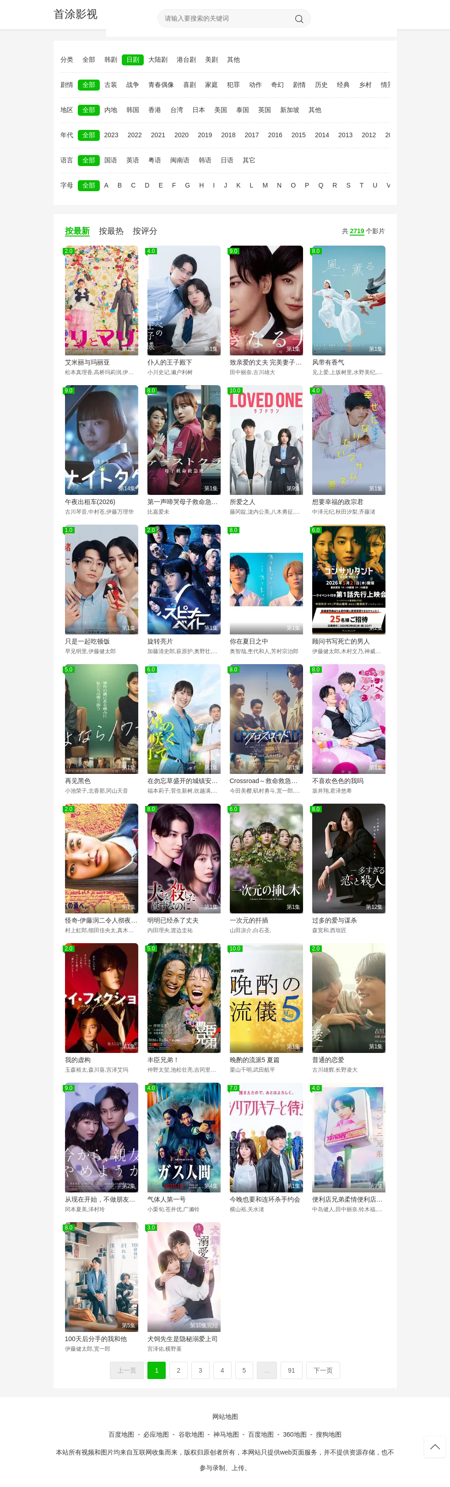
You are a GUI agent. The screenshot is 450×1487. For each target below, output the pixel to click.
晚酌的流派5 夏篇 (255, 1059)
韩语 (205, 160)
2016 (275, 135)
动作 (255, 84)
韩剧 (110, 59)
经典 (343, 84)
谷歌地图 (191, 1434)
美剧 (211, 59)
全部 (88, 59)
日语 (227, 160)
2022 (135, 135)
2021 (158, 135)
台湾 (176, 109)
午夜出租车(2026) (90, 501)
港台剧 (186, 59)
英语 (132, 160)
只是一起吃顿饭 (87, 641)
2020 (181, 135)
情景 (387, 84)
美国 (220, 109)
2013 (345, 135)
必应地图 (156, 1434)
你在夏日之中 (249, 641)
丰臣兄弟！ (163, 1059)
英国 (264, 109)
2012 (369, 135)
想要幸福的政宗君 (337, 501)
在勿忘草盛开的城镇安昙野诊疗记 (184, 780)
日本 (198, 109)
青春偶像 (161, 84)
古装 (110, 84)
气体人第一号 (166, 1199)
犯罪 (233, 84)
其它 (249, 160)
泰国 (242, 109)
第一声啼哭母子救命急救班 (184, 501)
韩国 (132, 109)
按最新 (77, 231)
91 (291, 1370)
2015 (299, 135)
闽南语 (180, 160)
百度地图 (121, 1434)
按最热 (111, 231)
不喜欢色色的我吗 (337, 780)
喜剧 (189, 84)
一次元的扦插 (249, 920)
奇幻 (277, 84)
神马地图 (226, 1434)
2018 (228, 135)
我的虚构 (78, 1059)
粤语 (154, 160)
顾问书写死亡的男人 (341, 641)
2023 (111, 135)
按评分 (145, 231)
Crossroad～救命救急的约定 (266, 780)
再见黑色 (78, 780)
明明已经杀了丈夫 (173, 920)
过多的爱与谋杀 (334, 920)
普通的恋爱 (328, 1059)
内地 (110, 109)
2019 (205, 135)
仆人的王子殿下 (169, 362)
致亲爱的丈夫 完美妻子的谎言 (266, 362)
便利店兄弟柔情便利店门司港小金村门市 (348, 1199)
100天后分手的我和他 (96, 1338)
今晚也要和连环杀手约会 (265, 1199)
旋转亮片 (160, 641)
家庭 (211, 84)
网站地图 (225, 1416)
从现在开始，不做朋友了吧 (101, 1199)
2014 (322, 135)
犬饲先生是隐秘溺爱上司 (182, 1338)
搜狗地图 (329, 1434)
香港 (154, 109)
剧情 (299, 84)
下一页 (323, 1370)
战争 (132, 84)
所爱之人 (242, 501)
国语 (110, 160)
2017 (251, 135)
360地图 (294, 1434)
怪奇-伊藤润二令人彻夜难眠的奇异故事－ (101, 920)
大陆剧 (158, 59)
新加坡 (289, 109)
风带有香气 (328, 362)
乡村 (365, 84)
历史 (321, 84)
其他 (233, 59)
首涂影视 (76, 14)
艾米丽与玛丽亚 (87, 362)
